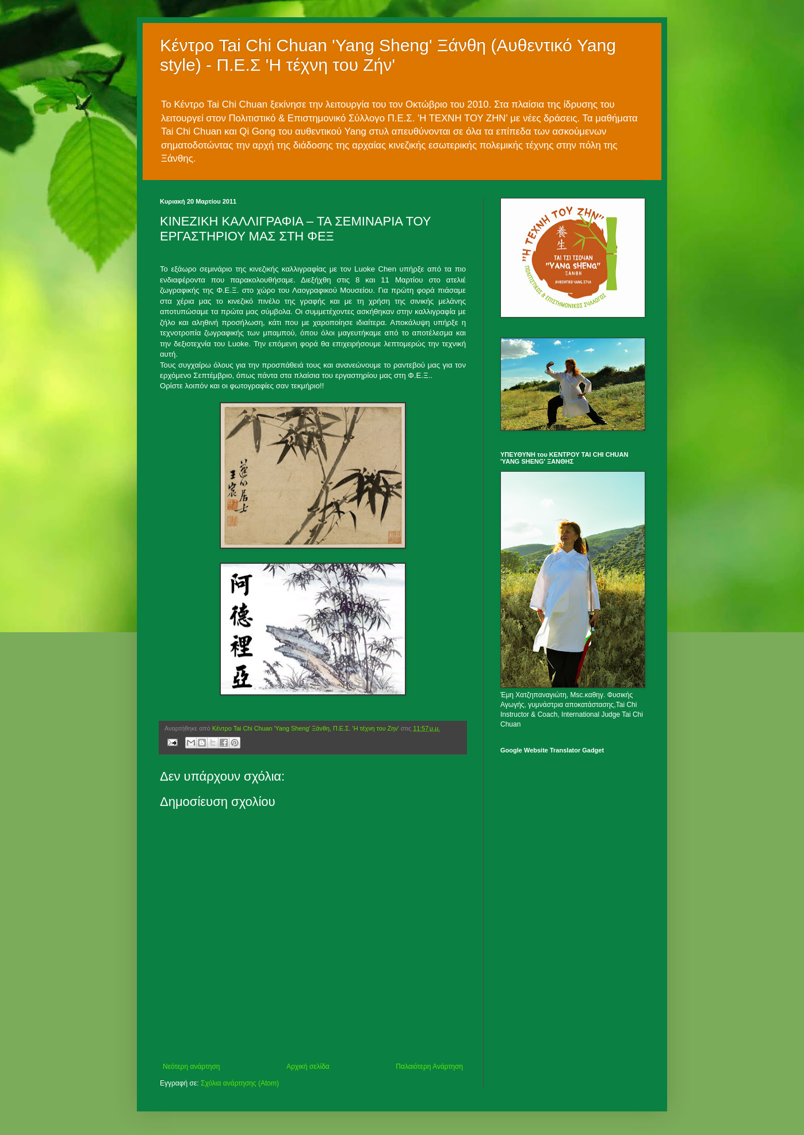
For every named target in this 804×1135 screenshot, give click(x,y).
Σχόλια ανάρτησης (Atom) (240, 1083)
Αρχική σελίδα (308, 1067)
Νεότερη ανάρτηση (191, 1067)
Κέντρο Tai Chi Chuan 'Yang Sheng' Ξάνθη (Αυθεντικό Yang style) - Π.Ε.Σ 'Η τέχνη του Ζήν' (388, 55)
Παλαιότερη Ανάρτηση (429, 1067)
